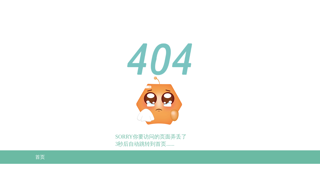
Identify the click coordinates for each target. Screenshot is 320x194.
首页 (40, 157)
